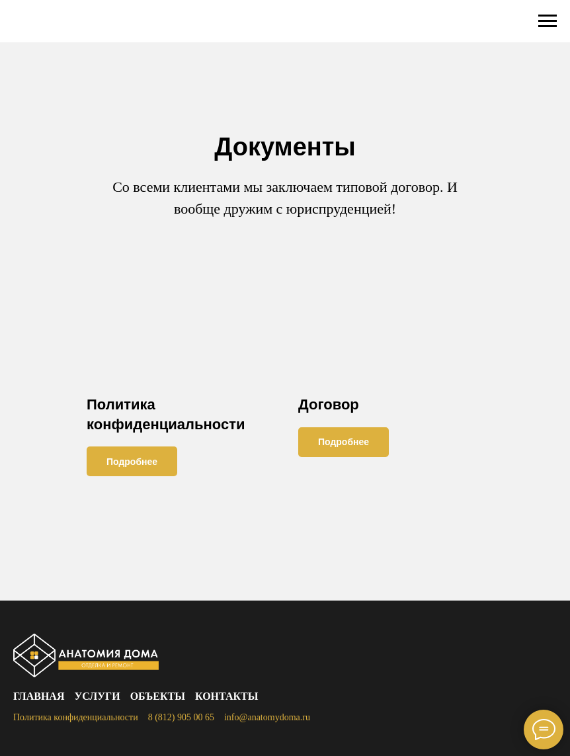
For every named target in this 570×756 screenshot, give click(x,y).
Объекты (157, 696)
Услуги (97, 696)
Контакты (227, 696)
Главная (38, 696)
